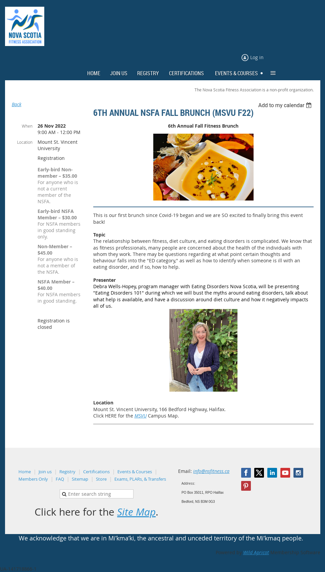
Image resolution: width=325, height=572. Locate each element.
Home (24, 472)
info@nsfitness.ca (211, 471)
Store (101, 479)
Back (16, 104)
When (27, 126)
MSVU (140, 415)
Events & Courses (134, 472)
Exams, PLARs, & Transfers (140, 479)
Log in (257, 57)
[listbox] (286, 105)
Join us (45, 472)
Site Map (136, 512)
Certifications (96, 472)
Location (25, 142)
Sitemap (80, 479)
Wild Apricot (256, 552)
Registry (67, 472)
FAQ (60, 479)
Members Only (33, 479)
